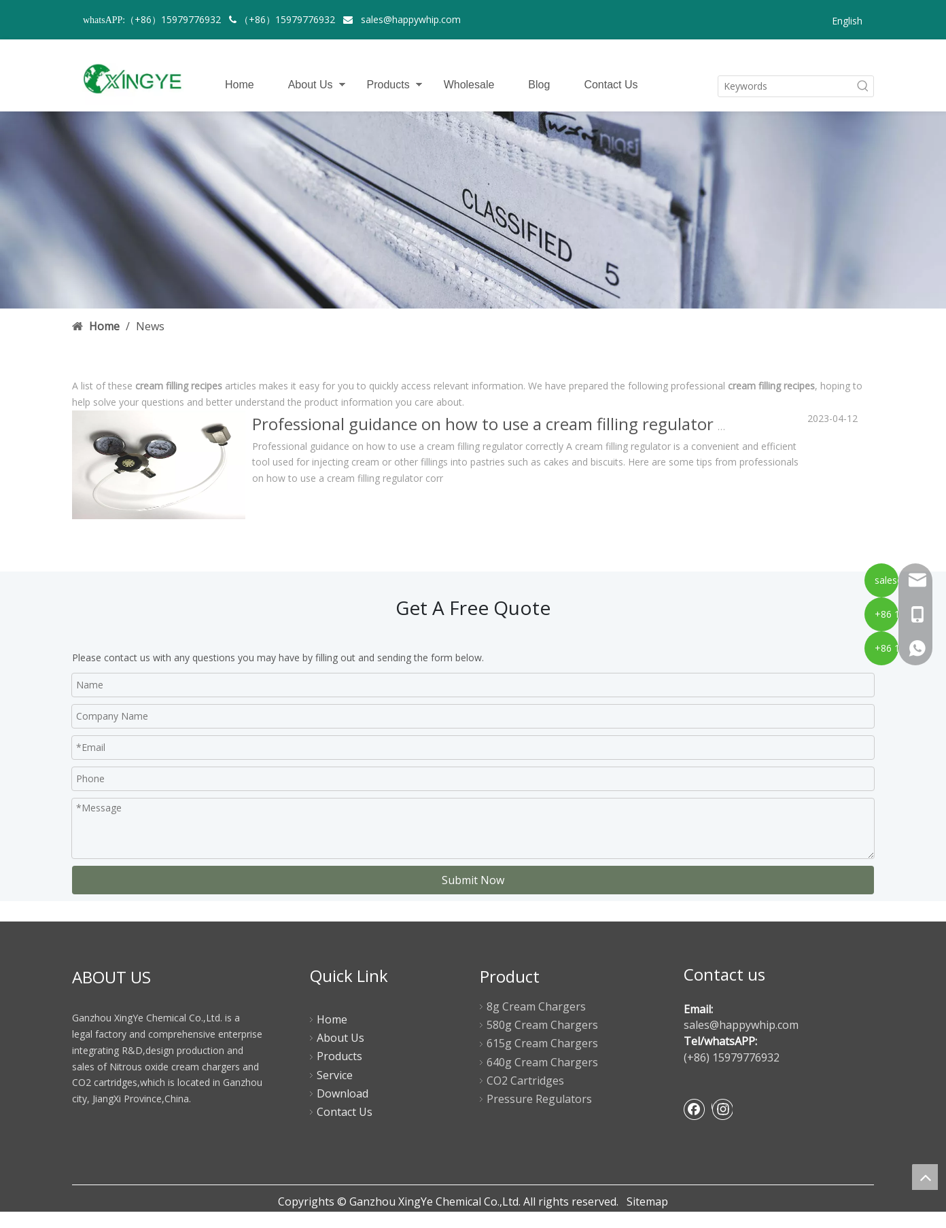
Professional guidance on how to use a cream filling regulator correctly (518, 424)
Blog (539, 84)
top (925, 1177)
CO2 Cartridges (525, 1080)
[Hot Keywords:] (863, 86)
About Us (310, 84)
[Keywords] (785, 86)
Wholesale (469, 84)
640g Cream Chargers (542, 1062)
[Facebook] (694, 1109)
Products (388, 84)
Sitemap (647, 1201)
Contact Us (610, 84)
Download (342, 1093)
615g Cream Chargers (542, 1043)
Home (239, 84)
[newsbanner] (473, 210)
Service (335, 1075)
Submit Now (473, 880)
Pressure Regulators (539, 1098)
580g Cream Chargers (542, 1024)
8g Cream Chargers (536, 1006)
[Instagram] (722, 1109)
